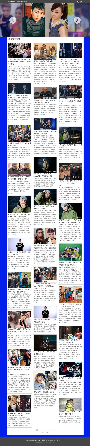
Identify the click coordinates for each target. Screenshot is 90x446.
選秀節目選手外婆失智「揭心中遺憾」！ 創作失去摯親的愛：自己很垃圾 (70, 101)
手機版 (25, 1)
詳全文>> (16, 79)
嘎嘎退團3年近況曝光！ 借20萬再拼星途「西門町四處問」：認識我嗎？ (19, 370)
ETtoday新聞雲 (11, 1)
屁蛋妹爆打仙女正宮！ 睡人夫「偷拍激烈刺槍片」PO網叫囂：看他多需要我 (19, 331)
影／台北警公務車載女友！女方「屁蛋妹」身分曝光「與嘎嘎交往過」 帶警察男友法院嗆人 (45, 286)
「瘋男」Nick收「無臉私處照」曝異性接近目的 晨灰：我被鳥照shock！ (70, 183)
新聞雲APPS (20, 1)
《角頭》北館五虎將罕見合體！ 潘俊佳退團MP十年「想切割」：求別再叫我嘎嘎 (19, 61)
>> (59, 430)
